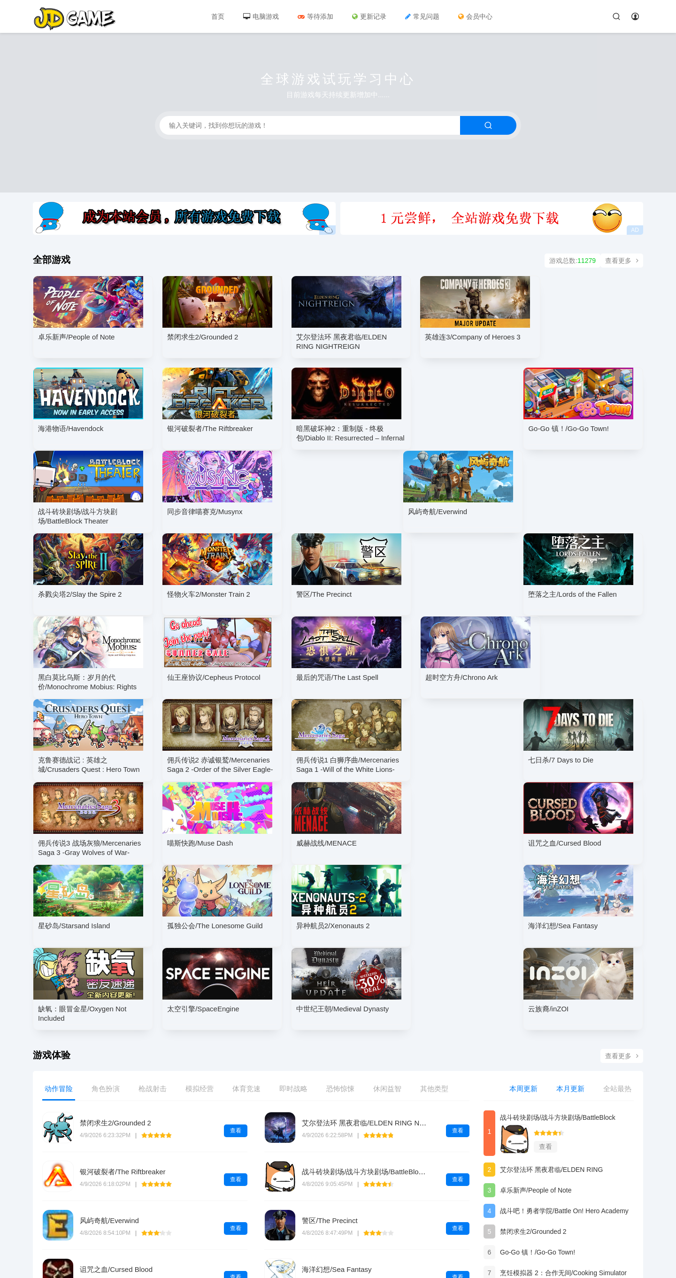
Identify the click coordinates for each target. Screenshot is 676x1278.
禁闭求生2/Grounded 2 (115, 956)
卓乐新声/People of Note (536, 1023)
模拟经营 (199, 922)
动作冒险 (59, 922)
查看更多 (621, 260)
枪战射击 (152, 922)
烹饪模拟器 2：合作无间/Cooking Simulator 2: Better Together (563, 1107)
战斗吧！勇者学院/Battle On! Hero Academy (564, 1044)
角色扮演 (106, 922)
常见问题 (422, 16)
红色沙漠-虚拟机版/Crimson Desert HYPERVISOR (159, 1151)
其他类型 (434, 922)
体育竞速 (246, 922)
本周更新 (523, 922)
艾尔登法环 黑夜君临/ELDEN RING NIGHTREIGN (380, 956)
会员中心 (475, 16)
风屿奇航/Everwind (109, 1054)
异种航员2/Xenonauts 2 (534, 1168)
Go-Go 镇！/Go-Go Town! (537, 1085)
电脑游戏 (261, 16)
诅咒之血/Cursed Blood (116, 1103)
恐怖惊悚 (340, 922)
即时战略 (293, 922)
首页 (217, 16)
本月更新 (570, 922)
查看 (235, 964)
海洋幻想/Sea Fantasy (336, 1103)
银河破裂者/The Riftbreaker (123, 1005)
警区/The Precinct (329, 1054)
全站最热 (617, 922)
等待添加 (315, 16)
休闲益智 (387, 922)
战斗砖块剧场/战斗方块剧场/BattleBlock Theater (377, 1005)
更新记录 (369, 16)
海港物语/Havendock (530, 1127)
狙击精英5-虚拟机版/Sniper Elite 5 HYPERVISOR (379, 1151)
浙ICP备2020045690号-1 (69, 1253)
